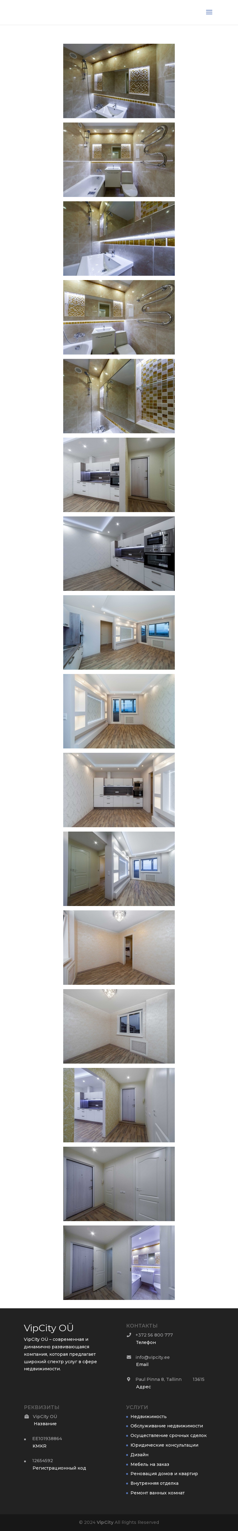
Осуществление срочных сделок (168, 1435)
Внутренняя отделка (154, 1483)
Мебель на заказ (149, 1464)
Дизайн (139, 1454)
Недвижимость (148, 1416)
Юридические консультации (164, 1445)
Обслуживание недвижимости (166, 1426)
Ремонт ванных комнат (157, 1493)
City (105, 1522)
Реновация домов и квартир (164, 1473)
